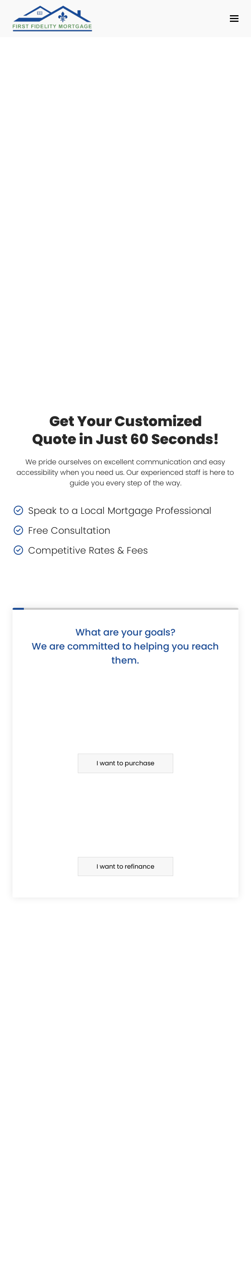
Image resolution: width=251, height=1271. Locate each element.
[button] (234, 18)
